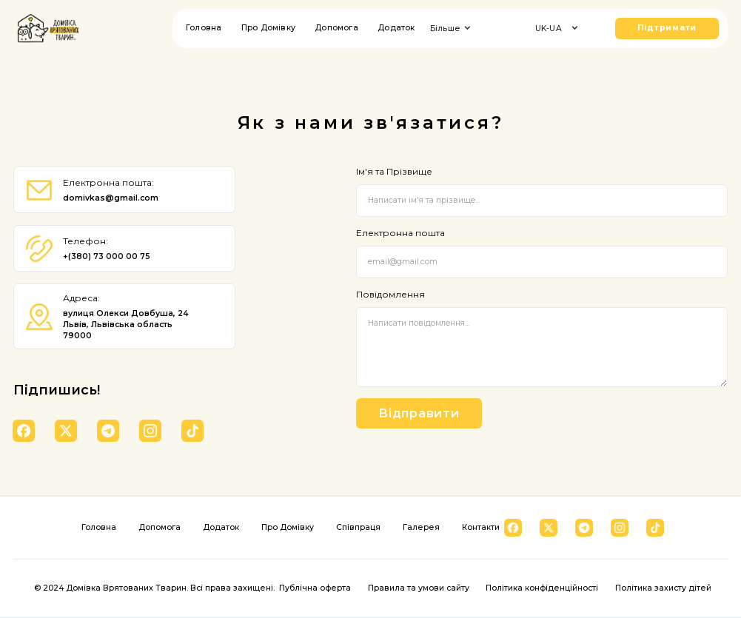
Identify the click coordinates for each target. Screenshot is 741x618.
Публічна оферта (315, 588)
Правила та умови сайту (418, 588)
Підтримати (667, 28)
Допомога (336, 28)
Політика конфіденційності (542, 588)
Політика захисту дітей (663, 588)
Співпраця (358, 527)
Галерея (421, 527)
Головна (203, 28)
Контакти (481, 527)
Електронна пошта (400, 233)
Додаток (396, 28)
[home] (48, 28)
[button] (453, 28)
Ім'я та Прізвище (394, 172)
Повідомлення (390, 294)
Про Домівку (268, 28)
